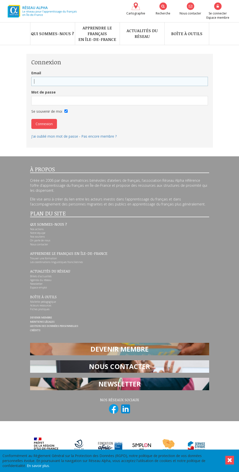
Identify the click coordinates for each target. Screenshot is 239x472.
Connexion (44, 123)
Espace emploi (38, 287)
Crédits (35, 330)
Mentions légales (42, 321)
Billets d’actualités (40, 276)
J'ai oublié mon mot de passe (54, 136)
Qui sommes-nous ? (52, 33)
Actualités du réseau (142, 33)
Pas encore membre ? (99, 136)
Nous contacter (39, 244)
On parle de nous (40, 240)
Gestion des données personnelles (54, 326)
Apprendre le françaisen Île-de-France (97, 33)
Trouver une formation (43, 258)
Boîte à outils (186, 33)
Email (36, 73)
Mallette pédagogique (43, 301)
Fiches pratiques (39, 309)
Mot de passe (43, 92)
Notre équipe (37, 233)
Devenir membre (41, 317)
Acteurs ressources (40, 305)
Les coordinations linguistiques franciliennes (56, 262)
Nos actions (37, 229)
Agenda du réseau (40, 280)
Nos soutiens (37, 236)
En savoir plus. (38, 465)
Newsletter (36, 283)
